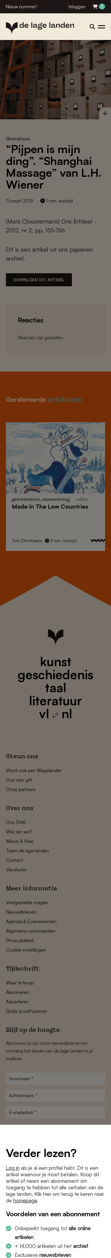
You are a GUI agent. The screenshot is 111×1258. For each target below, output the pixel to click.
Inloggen (77, 6)
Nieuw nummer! (21, 6)
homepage (25, 1200)
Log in (13, 1168)
